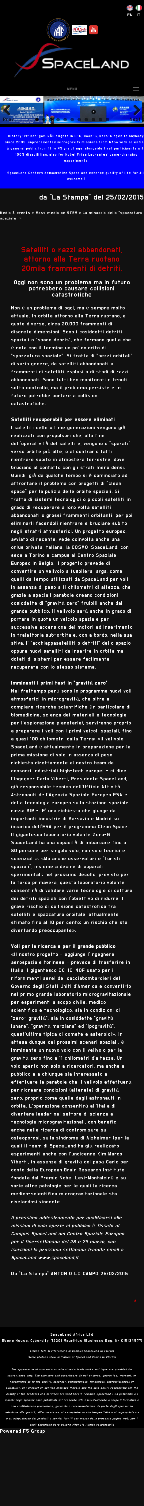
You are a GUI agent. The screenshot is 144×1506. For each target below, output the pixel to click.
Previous (8, 119)
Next (135, 119)
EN (130, 15)
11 (107, 119)
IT (139, 15)
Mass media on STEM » (59, 213)
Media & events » (18, 213)
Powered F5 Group (22, 1431)
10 (100, 119)
